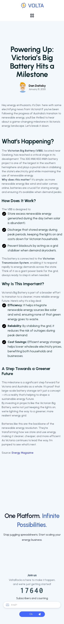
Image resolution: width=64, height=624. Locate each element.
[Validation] (32, 5)
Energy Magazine (22, 452)
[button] (32, 15)
